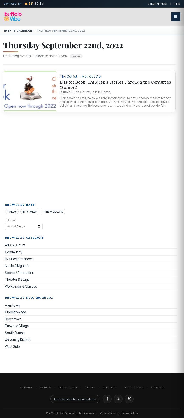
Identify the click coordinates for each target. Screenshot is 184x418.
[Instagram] (118, 399)
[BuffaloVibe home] (13, 16)
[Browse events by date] (24, 227)
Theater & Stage (17, 280)
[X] (129, 399)
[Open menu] (175, 16)
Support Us (134, 387)
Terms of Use (129, 413)
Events (45, 387)
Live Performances (19, 259)
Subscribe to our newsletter (75, 399)
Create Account (157, 4)
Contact (110, 387)
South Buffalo (15, 333)
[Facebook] (107, 399)
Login (177, 4)
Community (13, 252)
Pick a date (11, 220)
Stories (26, 387)
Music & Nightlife (17, 266)
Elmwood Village (17, 326)
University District (18, 340)
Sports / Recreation (19, 273)
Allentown (12, 306)
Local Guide (68, 387)
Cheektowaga (15, 313)
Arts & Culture (15, 246)
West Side (12, 347)
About (90, 387)
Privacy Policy (109, 413)
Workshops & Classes (21, 287)
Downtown (13, 320)
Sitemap (157, 387)
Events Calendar (18, 30)
